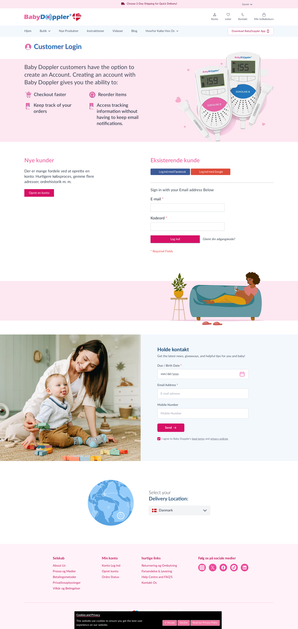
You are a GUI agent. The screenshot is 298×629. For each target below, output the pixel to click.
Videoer (118, 31)
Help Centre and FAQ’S (157, 577)
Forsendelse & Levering (157, 571)
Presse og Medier (64, 571)
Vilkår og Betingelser (66, 588)
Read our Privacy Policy (205, 623)
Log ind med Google (207, 172)
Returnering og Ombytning (159, 565)
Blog (134, 31)
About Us (59, 565)
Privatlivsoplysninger (67, 582)
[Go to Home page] (52, 17)
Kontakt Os (149, 582)
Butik (43, 31)
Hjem (27, 31)
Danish (247, 4)
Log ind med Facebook (168, 172)
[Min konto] (214, 17)
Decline (184, 623)
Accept (171, 623)
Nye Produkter (68, 31)
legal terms (198, 439)
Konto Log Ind (111, 565)
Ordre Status (110, 577)
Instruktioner (95, 31)
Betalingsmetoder (64, 577)
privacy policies (219, 439)
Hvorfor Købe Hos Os (160, 31)
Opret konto (110, 571)
